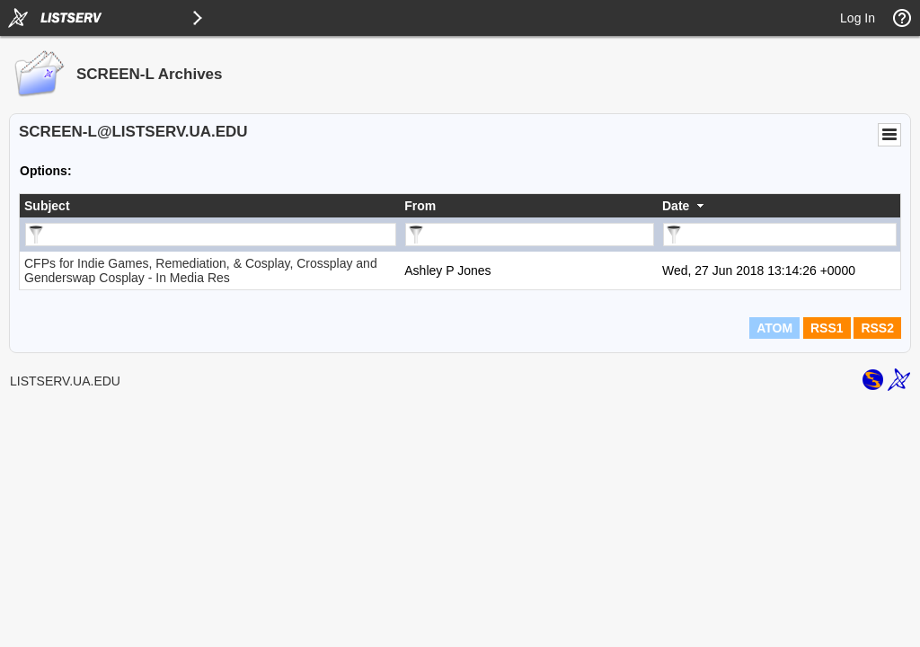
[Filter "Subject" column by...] (210, 234)
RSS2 (877, 328)
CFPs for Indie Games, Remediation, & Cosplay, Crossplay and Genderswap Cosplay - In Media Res (200, 270)
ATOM (774, 328)
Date (675, 206)
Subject (47, 206)
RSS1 (827, 328)
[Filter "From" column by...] (529, 234)
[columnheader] (210, 205)
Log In (857, 18)
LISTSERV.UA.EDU (65, 381)
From (420, 206)
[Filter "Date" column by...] (780, 234)
